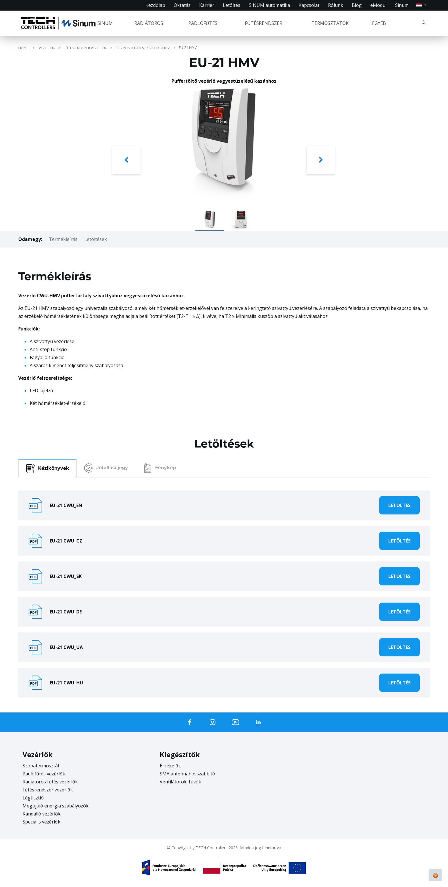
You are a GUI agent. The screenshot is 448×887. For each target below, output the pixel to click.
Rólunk (335, 5)
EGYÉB (379, 23)
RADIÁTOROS (148, 23)
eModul (378, 5)
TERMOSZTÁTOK (330, 23)
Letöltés (231, 5)
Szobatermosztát (41, 766)
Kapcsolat (309, 5)
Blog (357, 5)
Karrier (206, 5)
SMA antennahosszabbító (187, 774)
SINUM (105, 23)
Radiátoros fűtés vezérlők (50, 782)
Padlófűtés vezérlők (44, 774)
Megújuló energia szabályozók (56, 806)
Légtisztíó (33, 798)
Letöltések (95, 239)
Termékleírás (63, 239)
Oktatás (182, 5)
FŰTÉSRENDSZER (263, 23)
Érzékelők (170, 766)
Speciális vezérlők (41, 822)
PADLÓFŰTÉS (202, 23)
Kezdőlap (155, 5)
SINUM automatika (269, 5)
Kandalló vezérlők (42, 814)
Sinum (402, 5)
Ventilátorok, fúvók (180, 782)
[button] (127, 161)
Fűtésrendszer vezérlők (48, 790)
